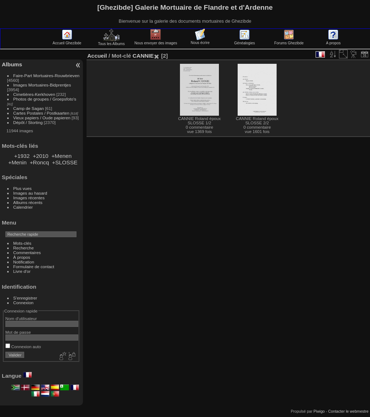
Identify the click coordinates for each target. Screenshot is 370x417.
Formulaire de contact (33, 266)
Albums (12, 64)
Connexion (23, 302)
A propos (333, 41)
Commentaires (27, 252)
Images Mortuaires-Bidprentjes (42, 85)
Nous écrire (200, 41)
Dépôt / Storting (28, 122)
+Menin (17, 162)
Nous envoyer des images (156, 41)
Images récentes (29, 197)
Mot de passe (18, 332)
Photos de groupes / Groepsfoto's (44, 99)
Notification (23, 261)
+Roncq (39, 162)
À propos (21, 257)
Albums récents (28, 202)
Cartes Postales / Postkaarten (41, 113)
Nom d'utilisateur (21, 318)
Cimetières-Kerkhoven (34, 94)
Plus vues (22, 188)
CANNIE (143, 56)
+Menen (62, 156)
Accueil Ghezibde (67, 41)
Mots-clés (22, 243)
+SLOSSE (64, 162)
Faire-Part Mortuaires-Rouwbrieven (46, 75)
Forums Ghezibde (289, 41)
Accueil (97, 56)
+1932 (22, 156)
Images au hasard (30, 193)
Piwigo (319, 411)
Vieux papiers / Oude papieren (42, 117)
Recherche (23, 247)
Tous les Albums (111, 42)
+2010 (40, 156)
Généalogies (244, 41)
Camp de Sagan (28, 108)
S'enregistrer (25, 298)
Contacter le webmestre (348, 411)
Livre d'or (22, 271)
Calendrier (23, 207)
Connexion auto (23, 346)
